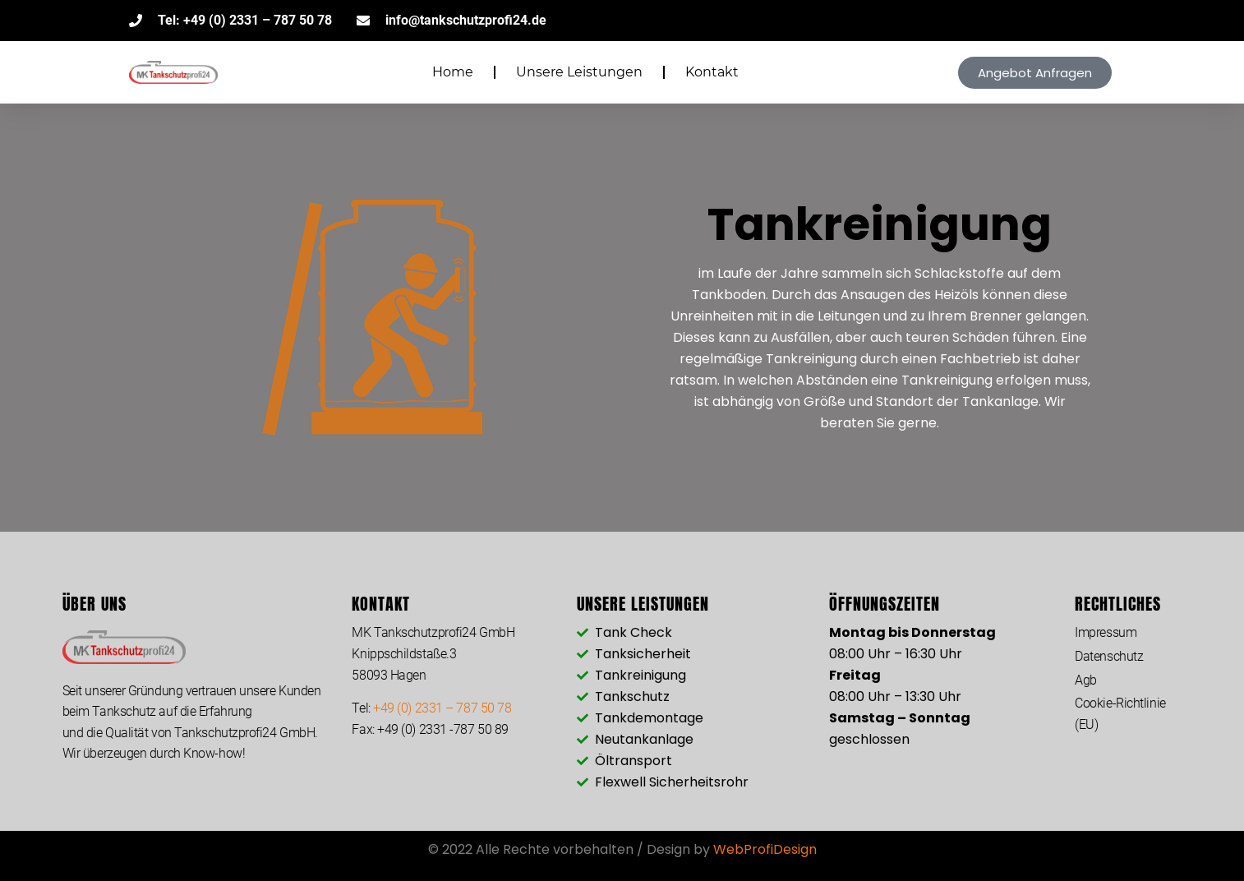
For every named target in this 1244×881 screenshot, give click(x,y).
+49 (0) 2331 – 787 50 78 (442, 708)
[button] (1035, 73)
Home (452, 72)
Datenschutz (1109, 656)
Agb (1086, 680)
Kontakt (712, 72)
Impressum (1105, 632)
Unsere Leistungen (579, 72)
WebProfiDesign (765, 849)
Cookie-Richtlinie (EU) (1120, 713)
